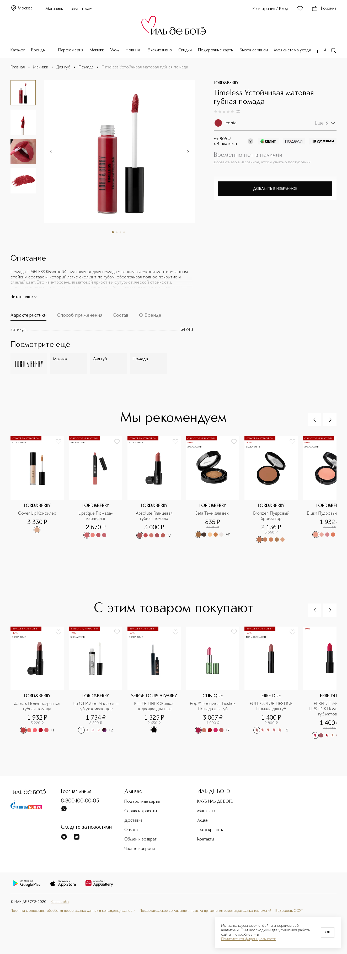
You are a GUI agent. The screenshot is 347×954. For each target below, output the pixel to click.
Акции (202, 820)
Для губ (63, 66)
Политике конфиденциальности (248, 939)
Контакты (205, 839)
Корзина (324, 9)
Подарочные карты (215, 50)
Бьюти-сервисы (254, 50)
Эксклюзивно (160, 50)
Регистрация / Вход (271, 9)
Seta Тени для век (212, 513)
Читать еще (23, 297)
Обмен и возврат (140, 839)
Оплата (131, 830)
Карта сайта (60, 902)
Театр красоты (210, 830)
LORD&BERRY (226, 83)
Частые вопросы (139, 849)
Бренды (38, 50)
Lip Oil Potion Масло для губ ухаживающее (96, 706)
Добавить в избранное (275, 189)
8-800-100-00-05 (80, 801)
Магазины (54, 9)
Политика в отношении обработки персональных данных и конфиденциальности (72, 911)
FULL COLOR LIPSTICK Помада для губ (271, 706)
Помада (86, 66)
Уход (114, 50)
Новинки (133, 50)
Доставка (133, 820)
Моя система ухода (292, 50)
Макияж (96, 50)
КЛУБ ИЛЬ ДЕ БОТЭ (215, 802)
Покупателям (80, 9)
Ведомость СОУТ (289, 911)
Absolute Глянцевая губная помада (155, 516)
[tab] (28, 316)
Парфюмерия (70, 50)
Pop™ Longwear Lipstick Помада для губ (213, 706)
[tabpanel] (101, 329)
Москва (21, 8)
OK (327, 932)
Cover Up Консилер (37, 513)
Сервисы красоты (140, 811)
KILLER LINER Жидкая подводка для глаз (154, 706)
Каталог (17, 50)
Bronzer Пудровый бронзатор (271, 516)
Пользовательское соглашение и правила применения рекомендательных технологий (205, 911)
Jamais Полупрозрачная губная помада (37, 706)
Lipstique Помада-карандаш (95, 516)
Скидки (185, 50)
